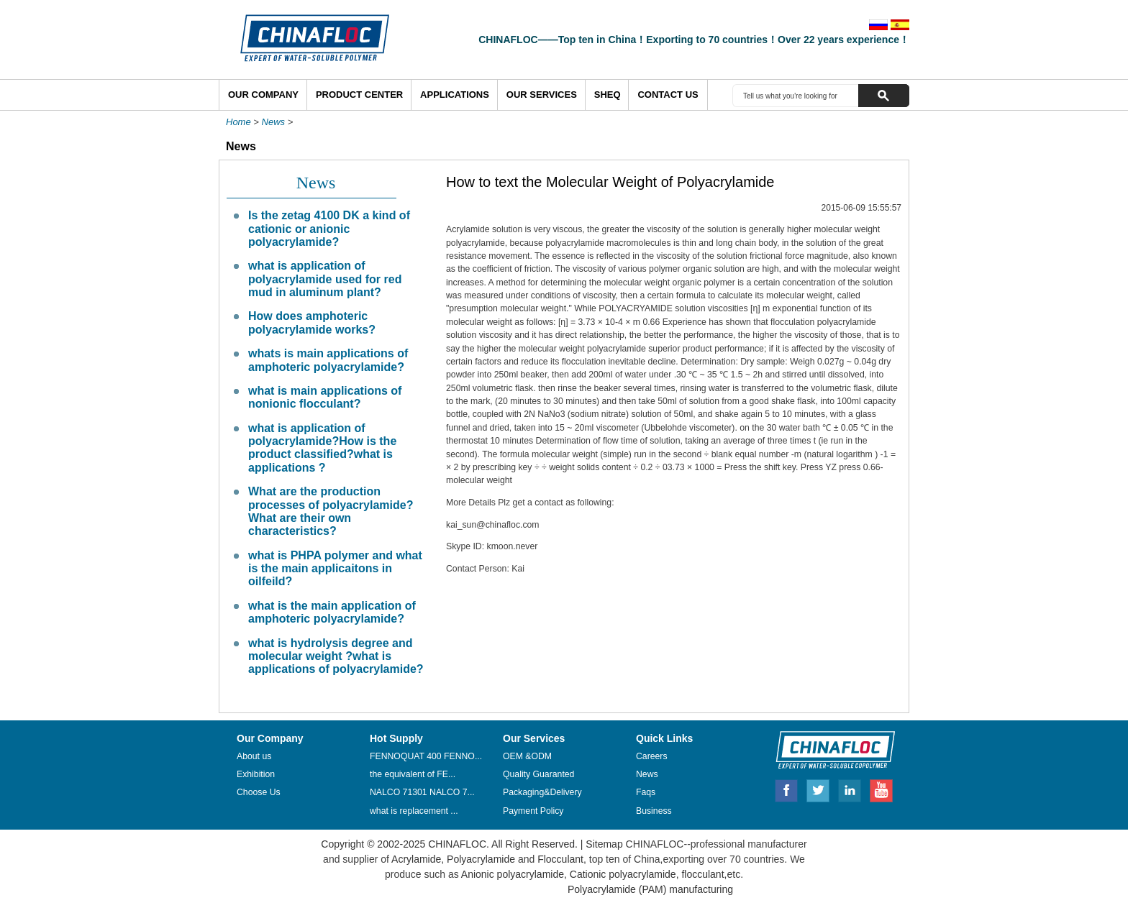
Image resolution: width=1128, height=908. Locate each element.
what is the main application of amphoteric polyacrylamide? (332, 612)
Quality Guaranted (538, 774)
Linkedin (850, 788)
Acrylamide (415, 859)
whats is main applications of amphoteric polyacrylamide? (328, 359)
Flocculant (560, 859)
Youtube (881, 788)
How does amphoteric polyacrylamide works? (312, 322)
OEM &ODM (527, 756)
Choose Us (259, 792)
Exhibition (256, 774)
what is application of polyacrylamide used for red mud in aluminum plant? (324, 279)
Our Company (263, 94)
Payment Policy (533, 811)
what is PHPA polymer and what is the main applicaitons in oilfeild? (335, 568)
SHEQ (607, 94)
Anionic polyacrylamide (512, 874)
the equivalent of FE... (412, 774)
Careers (652, 756)
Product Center (359, 94)
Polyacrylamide (481, 859)
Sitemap (604, 844)
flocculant (701, 874)
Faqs (645, 792)
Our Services (541, 94)
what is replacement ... (414, 811)
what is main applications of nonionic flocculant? (324, 397)
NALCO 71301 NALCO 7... (422, 792)
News (274, 121)
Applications (454, 94)
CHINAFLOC (829, 749)
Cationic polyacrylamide (621, 874)
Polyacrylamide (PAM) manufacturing (650, 889)
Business (654, 811)
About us (254, 756)
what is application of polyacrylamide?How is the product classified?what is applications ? (322, 448)
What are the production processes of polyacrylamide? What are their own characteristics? (330, 511)
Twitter (818, 788)
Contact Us (667, 94)
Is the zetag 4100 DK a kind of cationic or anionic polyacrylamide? (329, 228)
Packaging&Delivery (542, 792)
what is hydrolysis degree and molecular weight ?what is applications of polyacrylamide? (336, 656)
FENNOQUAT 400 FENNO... (426, 756)
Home (238, 121)
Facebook (786, 788)
